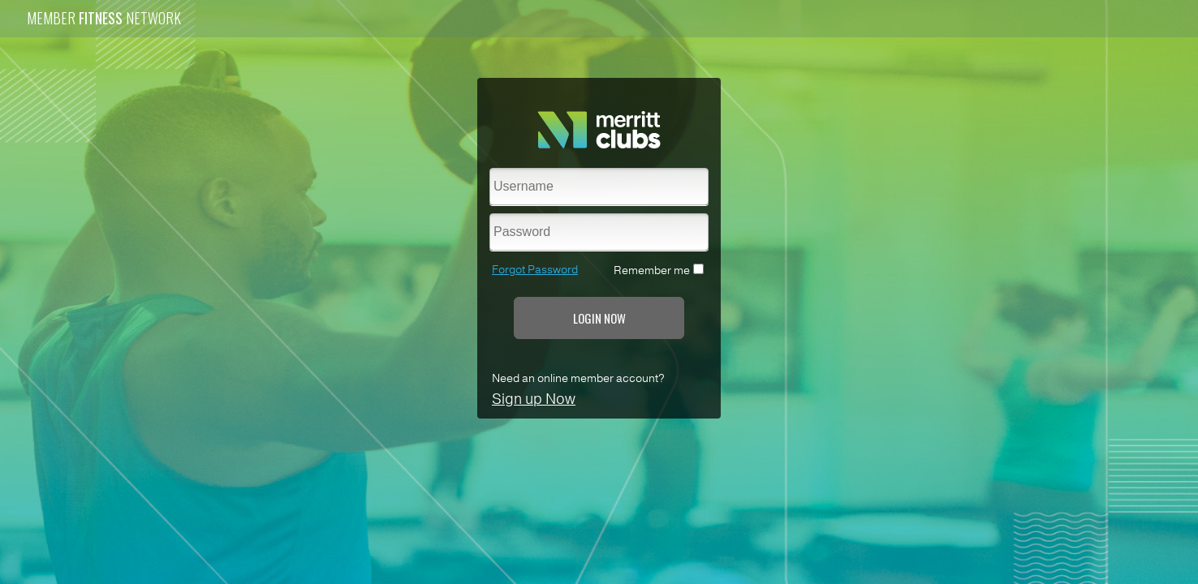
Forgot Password (535, 269)
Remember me (652, 270)
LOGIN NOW (599, 318)
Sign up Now (533, 399)
